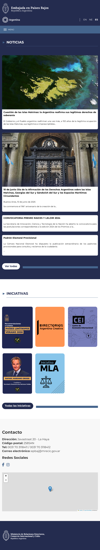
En (85, 19)
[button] (50, 489)
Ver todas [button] (11, 266)
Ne (91, 19)
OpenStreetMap (88, 510)
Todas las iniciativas (17, 405)
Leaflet (80, 510)
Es (96, 19)
